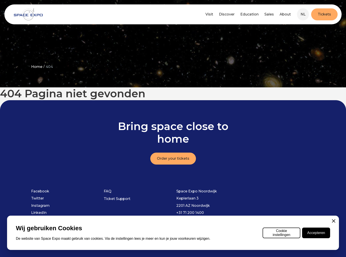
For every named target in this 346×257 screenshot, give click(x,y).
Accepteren (316, 233)
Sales (269, 14)
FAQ (107, 191)
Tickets (324, 14)
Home (36, 67)
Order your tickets (173, 158)
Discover (227, 14)
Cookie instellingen (281, 233)
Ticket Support (117, 199)
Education (249, 14)
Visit (209, 14)
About (285, 14)
